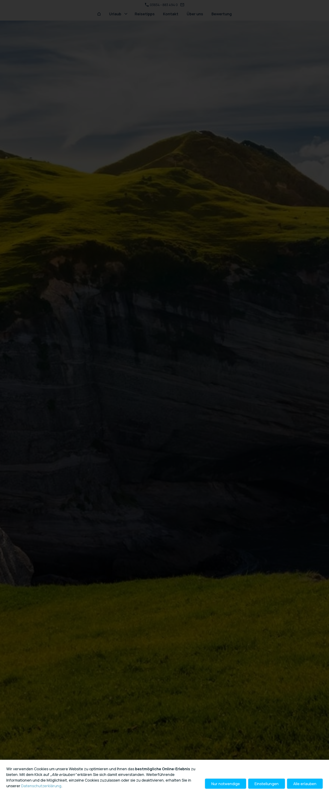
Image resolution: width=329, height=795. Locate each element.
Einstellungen (267, 783)
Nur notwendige (225, 783)
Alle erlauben (304, 783)
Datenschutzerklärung (41, 785)
